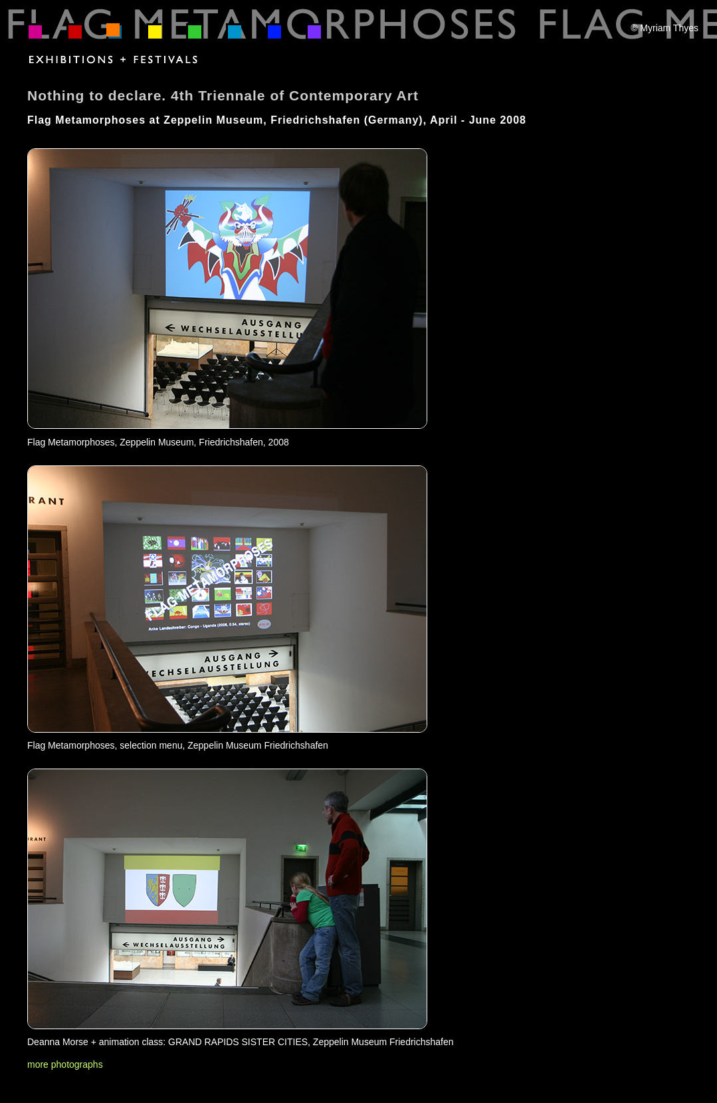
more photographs (65, 1064)
